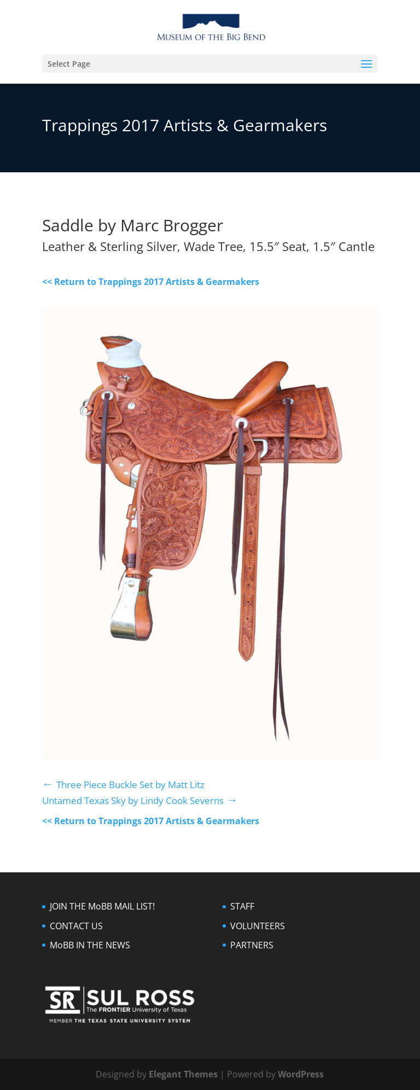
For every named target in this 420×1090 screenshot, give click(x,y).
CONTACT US (76, 926)
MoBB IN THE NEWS (90, 945)
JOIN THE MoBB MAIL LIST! (102, 906)
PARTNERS (251, 945)
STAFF (242, 906)
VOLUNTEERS (257, 926)
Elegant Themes (183, 1074)
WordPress (301, 1074)
